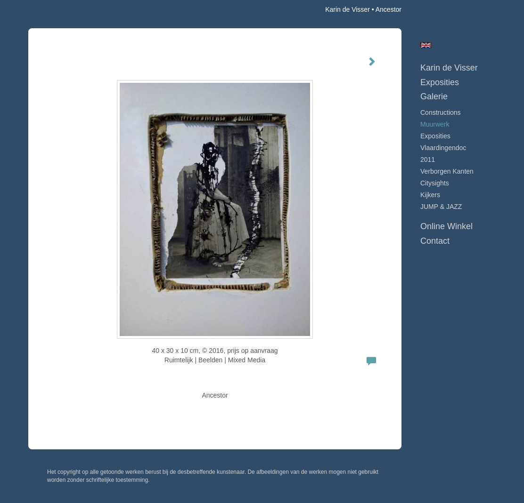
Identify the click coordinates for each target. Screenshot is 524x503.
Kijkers (430, 195)
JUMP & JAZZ (441, 206)
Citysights (434, 183)
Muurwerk (434, 124)
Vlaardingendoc (443, 148)
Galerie (434, 96)
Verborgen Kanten (447, 171)
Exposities (439, 82)
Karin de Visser (347, 9)
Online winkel (446, 226)
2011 (427, 159)
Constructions (440, 112)
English (425, 45)
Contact (435, 241)
